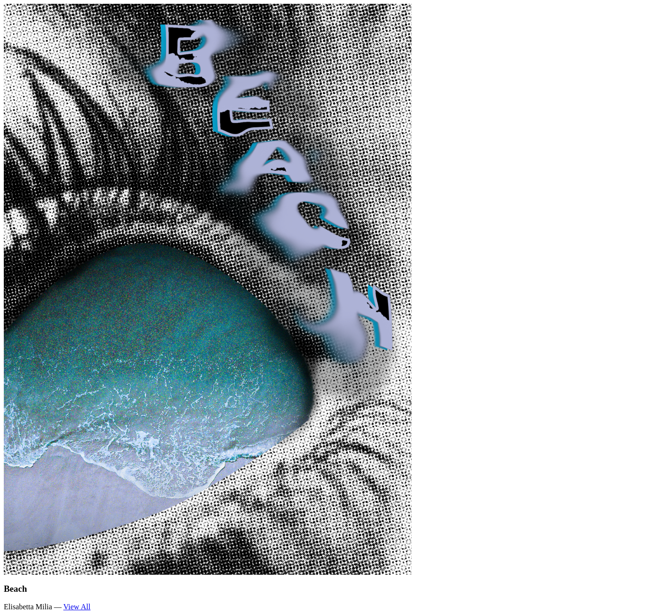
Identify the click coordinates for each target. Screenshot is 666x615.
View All (76, 607)
